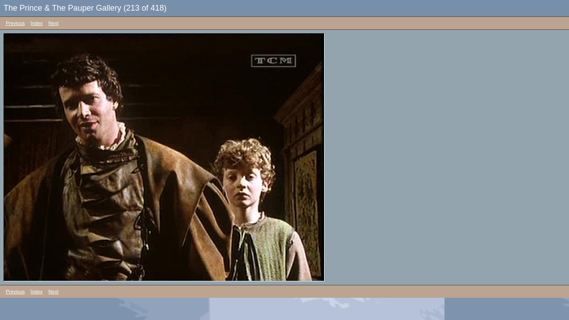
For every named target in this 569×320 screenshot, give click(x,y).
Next (53, 23)
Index (37, 23)
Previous (15, 23)
